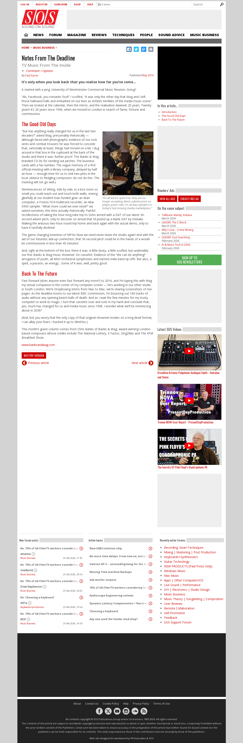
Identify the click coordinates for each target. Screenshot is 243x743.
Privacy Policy (141, 703)
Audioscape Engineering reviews (111, 595)
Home (26, 34)
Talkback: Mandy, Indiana (177, 215)
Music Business (204, 34)
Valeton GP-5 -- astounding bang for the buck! (119, 564)
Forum (55, 34)
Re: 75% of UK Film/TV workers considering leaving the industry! (50, 548)
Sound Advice (171, 34)
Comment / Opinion (39, 71)
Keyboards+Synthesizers (32, 607)
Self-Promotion (174, 613)
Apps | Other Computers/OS (183, 580)
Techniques (123, 34)
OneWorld (26, 570)
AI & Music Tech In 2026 (176, 245)
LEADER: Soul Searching (176, 237)
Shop (77, 4)
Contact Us (91, 703)
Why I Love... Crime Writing (178, 230)
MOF (23, 619)
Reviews (99, 34)
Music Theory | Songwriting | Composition (193, 599)
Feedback (170, 618)
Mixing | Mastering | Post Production (190, 552)
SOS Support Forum (177, 622)
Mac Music (171, 576)
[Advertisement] (189, 296)
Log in (25, 4)
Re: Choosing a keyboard (37, 597)
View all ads (167, 198)
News (38, 34)
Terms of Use (161, 703)
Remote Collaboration (179, 608)
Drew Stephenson (31, 586)
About (77, 703)
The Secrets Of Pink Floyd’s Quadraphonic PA (182, 467)
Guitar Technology (176, 562)
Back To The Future (39, 273)
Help (90, 4)
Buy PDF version (34, 355)
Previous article (38, 363)
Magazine (76, 34)
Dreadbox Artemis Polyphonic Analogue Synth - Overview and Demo (188, 374)
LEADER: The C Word (174, 222)
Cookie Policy (111, 703)
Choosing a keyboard (104, 611)
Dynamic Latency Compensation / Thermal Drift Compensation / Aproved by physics (119, 603)
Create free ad (189, 198)
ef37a (23, 603)
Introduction (169, 112)
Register (42, 4)
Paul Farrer (31, 75)
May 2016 (148, 75)
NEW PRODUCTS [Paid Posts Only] (188, 566)
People (146, 34)
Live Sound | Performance (182, 585)
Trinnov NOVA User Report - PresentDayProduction (185, 422)
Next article (139, 363)
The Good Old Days (39, 124)
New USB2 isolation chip (106, 548)
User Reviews (173, 604)
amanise (25, 554)
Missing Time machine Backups (111, 572)
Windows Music (174, 571)
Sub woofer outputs (103, 580)
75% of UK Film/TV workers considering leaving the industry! (119, 587)
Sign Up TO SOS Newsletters (189, 260)
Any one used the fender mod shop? (114, 619)
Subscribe (60, 4)
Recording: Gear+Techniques (184, 548)
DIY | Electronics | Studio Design (187, 590)
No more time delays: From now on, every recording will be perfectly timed (119, 556)
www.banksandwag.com (38, 345)
